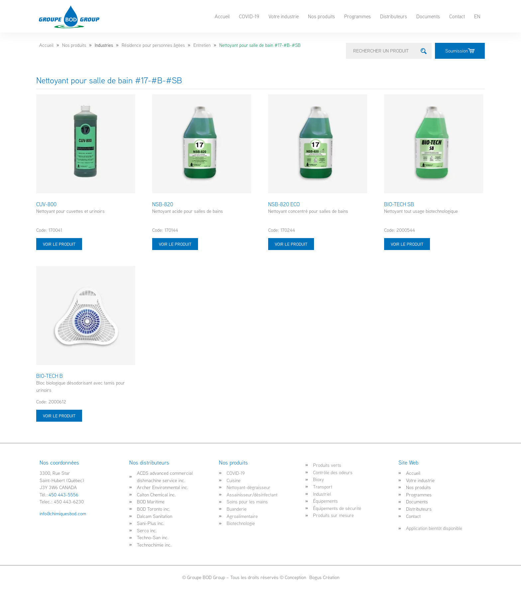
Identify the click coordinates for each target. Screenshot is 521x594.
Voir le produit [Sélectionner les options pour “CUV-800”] (59, 244)
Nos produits (321, 16)
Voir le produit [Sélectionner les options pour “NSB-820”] (175, 244)
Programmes (357, 16)
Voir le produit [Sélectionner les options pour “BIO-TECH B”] (59, 415)
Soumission (459, 50)
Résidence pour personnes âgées (153, 45)
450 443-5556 (63, 494)
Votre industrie (283, 16)
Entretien (202, 45)
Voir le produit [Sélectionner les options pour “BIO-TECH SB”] (407, 244)
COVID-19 (249, 16)
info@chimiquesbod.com (63, 513)
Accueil (222, 16)
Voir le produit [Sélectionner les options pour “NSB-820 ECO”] (291, 244)
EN (477, 16)
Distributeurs (393, 16)
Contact (457, 16)
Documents (428, 16)
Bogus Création (323, 577)
